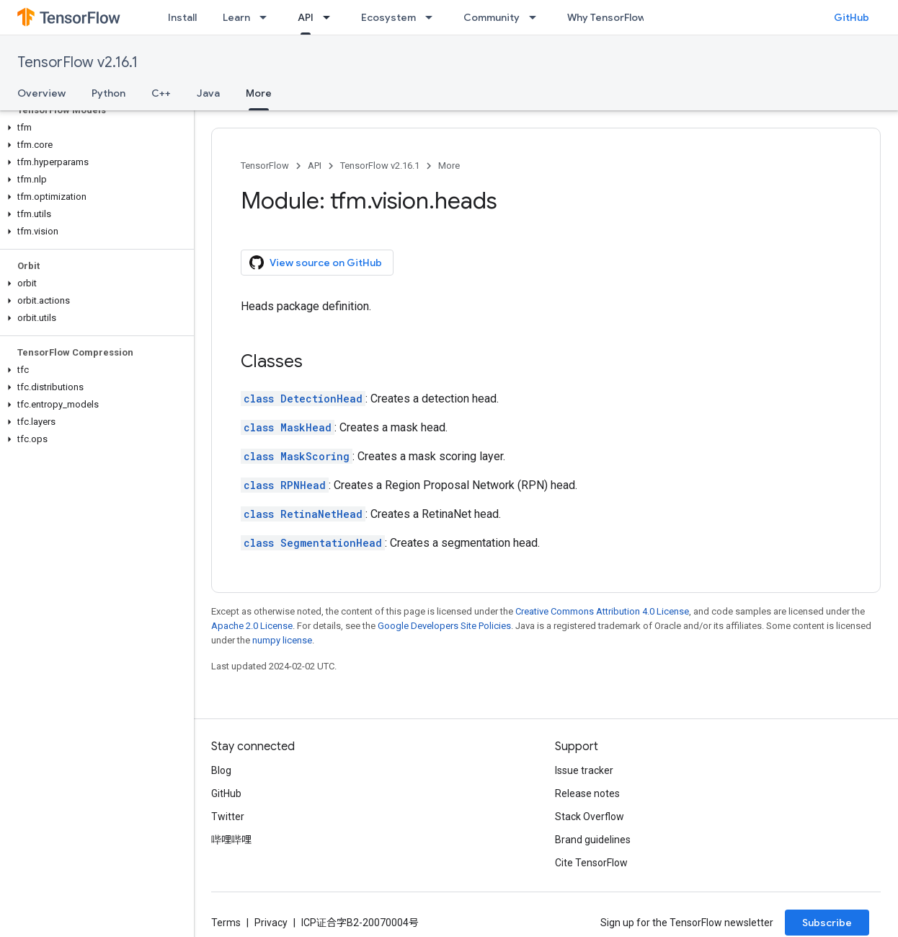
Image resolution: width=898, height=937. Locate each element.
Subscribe (827, 922)
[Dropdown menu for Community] (537, 17)
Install (182, 17)
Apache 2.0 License (252, 625)
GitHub (851, 17)
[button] (94, 127)
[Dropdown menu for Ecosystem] (433, 17)
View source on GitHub (315, 262)
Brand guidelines (593, 839)
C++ (161, 93)
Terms (226, 922)
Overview (41, 93)
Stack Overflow (589, 816)
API (314, 165)
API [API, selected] (306, 17)
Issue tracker (584, 770)
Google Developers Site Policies (444, 625)
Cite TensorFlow (591, 862)
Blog (221, 770)
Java (208, 93)
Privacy (271, 922)
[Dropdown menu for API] (331, 17)
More (449, 165)
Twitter (227, 816)
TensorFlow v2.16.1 (77, 62)
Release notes (587, 793)
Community (491, 17)
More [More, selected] (259, 93)
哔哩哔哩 (231, 839)
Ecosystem (388, 17)
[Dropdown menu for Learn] (267, 17)
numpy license (282, 640)
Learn (236, 17)
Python (108, 93)
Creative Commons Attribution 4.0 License (602, 611)
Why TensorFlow (606, 17)
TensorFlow (265, 165)
